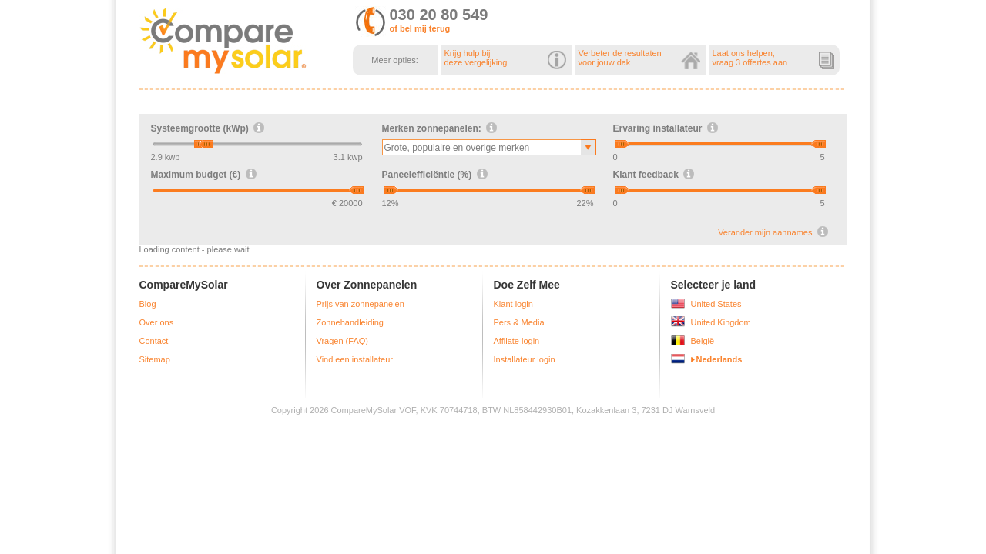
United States (716, 304)
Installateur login (524, 359)
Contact (154, 340)
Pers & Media (519, 322)
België (703, 340)
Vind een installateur (355, 359)
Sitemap (154, 359)
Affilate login (517, 340)
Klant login (513, 304)
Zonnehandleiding (350, 322)
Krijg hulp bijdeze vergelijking (505, 57)
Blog (147, 304)
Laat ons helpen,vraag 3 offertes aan (773, 57)
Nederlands (719, 359)
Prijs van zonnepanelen (360, 304)
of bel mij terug (420, 28)
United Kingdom (721, 322)
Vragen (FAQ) (342, 340)
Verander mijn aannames (765, 232)
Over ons (156, 322)
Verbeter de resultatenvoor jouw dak (639, 57)
